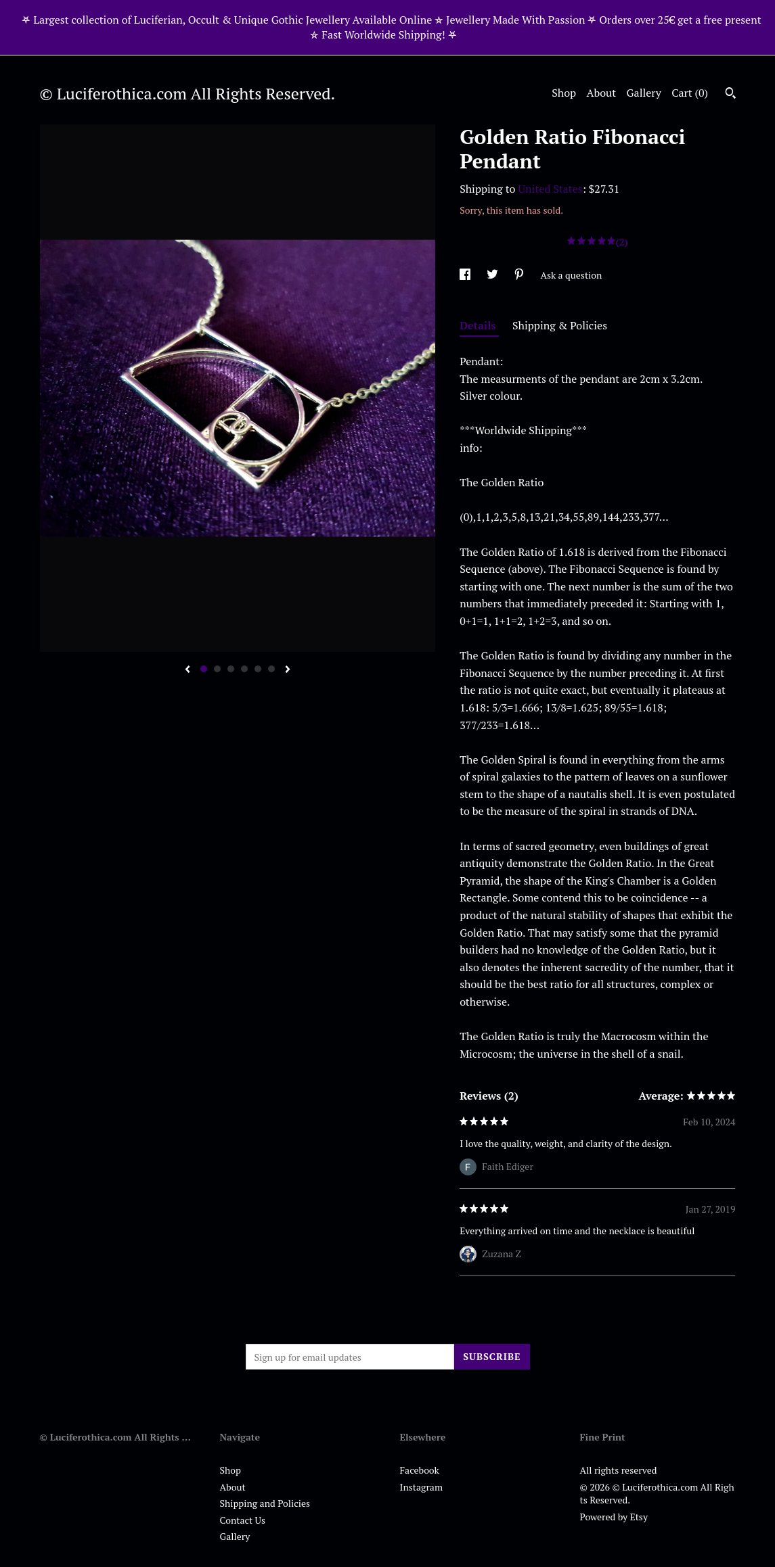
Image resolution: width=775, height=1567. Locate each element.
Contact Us (243, 1520)
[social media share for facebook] (466, 274)
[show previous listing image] (187, 670)
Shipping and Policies (265, 1503)
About (602, 92)
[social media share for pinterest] (520, 274)
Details (479, 325)
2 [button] (217, 668)
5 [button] (257, 668)
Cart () (689, 92)
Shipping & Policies (559, 325)
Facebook (419, 1470)
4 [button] (244, 668)
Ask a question (571, 274)
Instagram (421, 1486)
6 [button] (271, 668)
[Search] (731, 94)
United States (550, 188)
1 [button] (203, 668)
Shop (564, 92)
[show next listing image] (287, 670)
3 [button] (230, 668)
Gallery (644, 92)
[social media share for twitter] (493, 274)
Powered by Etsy (614, 1516)
